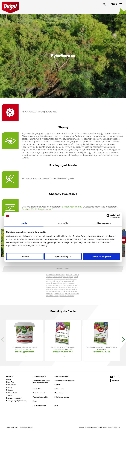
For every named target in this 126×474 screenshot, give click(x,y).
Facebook (114, 380)
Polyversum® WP (63, 352)
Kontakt (57, 384)
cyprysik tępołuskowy (60, 283)
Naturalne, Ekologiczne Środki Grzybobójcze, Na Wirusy (25, 348)
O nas (35, 401)
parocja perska (71, 279)
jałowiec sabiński (65, 287)
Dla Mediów (37, 389)
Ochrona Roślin (11, 393)
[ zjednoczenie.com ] (113, 427)
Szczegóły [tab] (63, 223)
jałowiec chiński (60, 285)
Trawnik (9, 395)
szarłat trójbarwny (52, 296)
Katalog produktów (61, 376)
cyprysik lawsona (61, 281)
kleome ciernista (71, 289)
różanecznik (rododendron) (55, 274)
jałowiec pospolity (73, 285)
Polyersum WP (45, 209)
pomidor (69, 274)
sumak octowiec (60, 279)
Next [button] (123, 243)
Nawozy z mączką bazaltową (16, 400)
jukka (71, 277)
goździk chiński (59, 293)
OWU (56, 405)
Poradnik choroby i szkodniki (64, 380)
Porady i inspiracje (39, 376)
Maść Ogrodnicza (24, 352)
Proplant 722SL (29, 209)
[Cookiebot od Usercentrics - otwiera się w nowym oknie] (108, 216)
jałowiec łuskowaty (58, 289)
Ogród (8, 379)
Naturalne (9, 390)
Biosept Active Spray (71, 207)
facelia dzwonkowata (67, 296)
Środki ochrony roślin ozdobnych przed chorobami (101, 348)
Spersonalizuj (63, 256)
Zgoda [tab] (24, 223)
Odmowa (25, 256)
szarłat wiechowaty (72, 293)
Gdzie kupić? (58, 389)
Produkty (9, 376)
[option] (24, 340)
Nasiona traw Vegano (13, 398)
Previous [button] (2, 339)
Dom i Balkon (11, 384)
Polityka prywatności (61, 397)
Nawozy (9, 387)
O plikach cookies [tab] (102, 223)
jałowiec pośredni (52, 287)
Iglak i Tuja (10, 382)
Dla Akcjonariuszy (39, 405)
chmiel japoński (66, 291)
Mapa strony (58, 393)
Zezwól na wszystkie (101, 256)
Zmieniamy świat (39, 393)
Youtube (115, 377)
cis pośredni (50, 281)
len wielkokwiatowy (53, 291)
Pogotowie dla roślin (40, 397)
